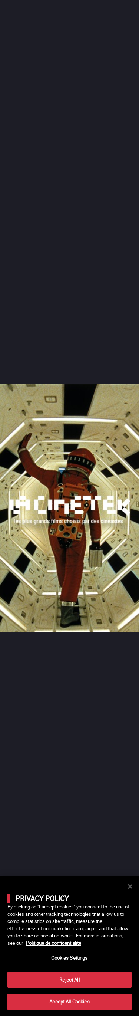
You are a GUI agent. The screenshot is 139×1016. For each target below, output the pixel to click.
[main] (69, 946)
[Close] (130, 886)
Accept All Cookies (69, 1001)
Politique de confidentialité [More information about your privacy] (53, 943)
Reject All (69, 979)
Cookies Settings (69, 957)
